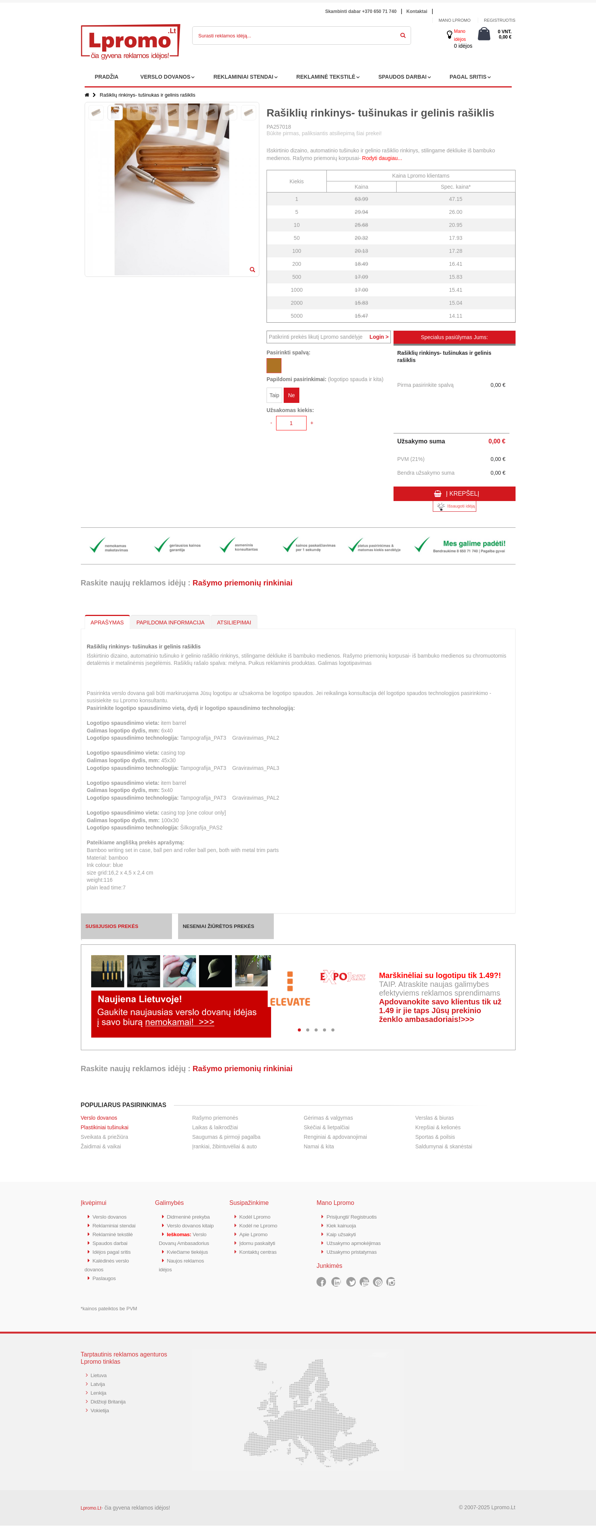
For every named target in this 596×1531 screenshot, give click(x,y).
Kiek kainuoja (342, 1225)
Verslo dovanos (99, 1118)
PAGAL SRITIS (468, 77)
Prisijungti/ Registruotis (354, 1216)
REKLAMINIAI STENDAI (243, 77)
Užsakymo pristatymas (354, 1250)
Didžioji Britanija (110, 1405)
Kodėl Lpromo (256, 1216)
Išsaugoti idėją (454, 506)
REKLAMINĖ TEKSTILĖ (325, 77)
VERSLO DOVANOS (165, 77)
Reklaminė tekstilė (115, 1241)
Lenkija (99, 1397)
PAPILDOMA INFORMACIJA (171, 622)
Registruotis (500, 20)
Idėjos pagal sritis (114, 1258)
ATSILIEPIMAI (234, 622)
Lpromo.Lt (91, 1513)
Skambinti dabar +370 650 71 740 (361, 11)
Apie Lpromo (255, 1233)
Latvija (98, 1388)
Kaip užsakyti (342, 1233)
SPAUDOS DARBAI (402, 77)
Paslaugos (105, 1283)
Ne (291, 396)
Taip (275, 396)
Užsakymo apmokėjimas (356, 1241)
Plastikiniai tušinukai (105, 1127)
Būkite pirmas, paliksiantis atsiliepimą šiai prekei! (324, 133)
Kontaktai (416, 11)
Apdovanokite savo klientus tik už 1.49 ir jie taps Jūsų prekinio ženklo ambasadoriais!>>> (440, 1010)
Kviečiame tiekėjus (189, 1275)
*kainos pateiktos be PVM (109, 1314)
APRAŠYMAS (107, 622)
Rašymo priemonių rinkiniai (242, 583)
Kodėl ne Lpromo (260, 1225)
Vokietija (101, 1414)
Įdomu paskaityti (259, 1241)
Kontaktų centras (260, 1250)
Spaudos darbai (112, 1250)
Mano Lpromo (455, 20)
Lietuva (99, 1380)
